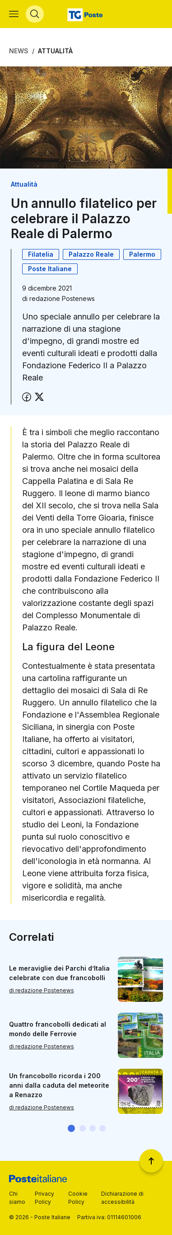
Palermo (142, 254)
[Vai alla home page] (86, 14)
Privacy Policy (44, 1197)
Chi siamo (17, 1197)
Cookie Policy (78, 1197)
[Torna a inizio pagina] (151, 1161)
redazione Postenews (62, 298)
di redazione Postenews (41, 990)
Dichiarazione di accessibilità (122, 1197)
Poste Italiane (50, 268)
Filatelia (40, 254)
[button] (71, 1128)
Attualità (55, 51)
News (18, 51)
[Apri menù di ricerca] (35, 14)
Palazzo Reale (91, 254)
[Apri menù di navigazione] (14, 14)
